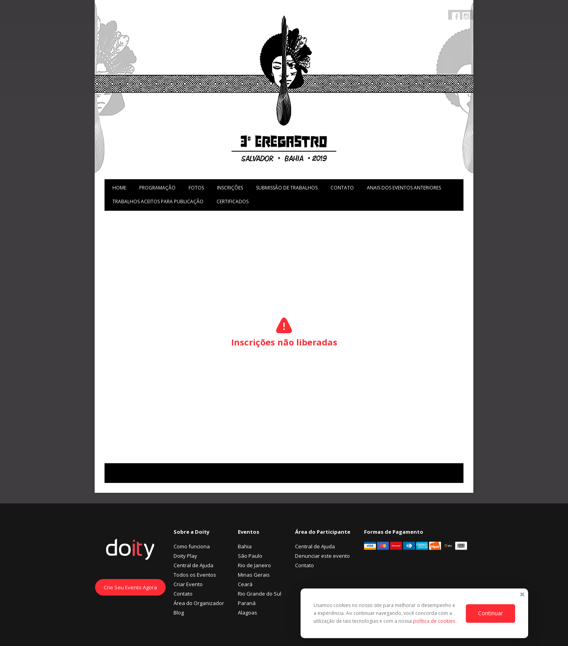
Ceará (245, 584)
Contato (342, 187)
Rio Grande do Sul (259, 593)
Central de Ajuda (193, 565)
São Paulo (250, 555)
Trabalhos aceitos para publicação (158, 201)
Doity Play (185, 555)
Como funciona (192, 546)
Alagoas (247, 612)
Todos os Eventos (195, 574)
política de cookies (434, 621)
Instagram (466, 16)
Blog (179, 612)
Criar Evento (188, 584)
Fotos (196, 187)
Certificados (232, 201)
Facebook (456, 16)
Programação (157, 187)
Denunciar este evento (322, 555)
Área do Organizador (199, 603)
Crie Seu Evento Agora (130, 587)
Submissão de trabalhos (287, 187)
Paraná (247, 603)
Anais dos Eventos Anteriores (404, 187)
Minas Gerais (254, 574)
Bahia (245, 546)
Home (119, 187)
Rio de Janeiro (254, 565)
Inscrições (230, 187)
